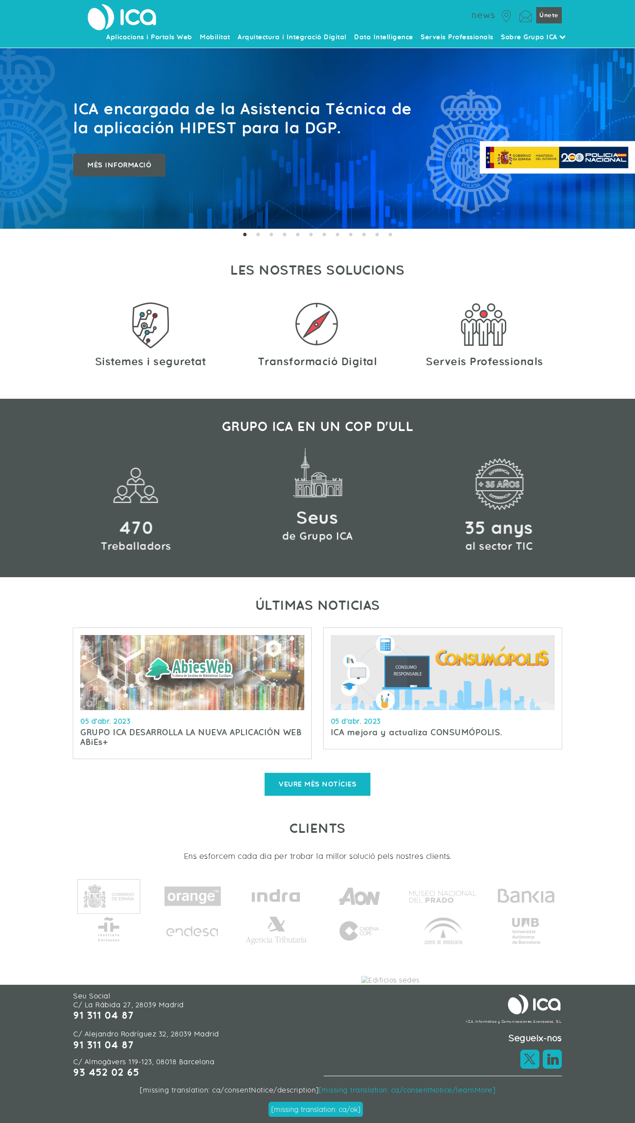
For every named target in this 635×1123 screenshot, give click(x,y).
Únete (549, 15)
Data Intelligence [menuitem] (383, 37)
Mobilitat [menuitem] (215, 37)
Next (619, 138)
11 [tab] (377, 235)
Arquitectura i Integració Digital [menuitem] (292, 37)
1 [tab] (244, 235)
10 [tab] (363, 235)
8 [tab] (337, 235)
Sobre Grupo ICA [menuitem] (533, 37)
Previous (15, 138)
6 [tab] (310, 235)
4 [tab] (284, 235)
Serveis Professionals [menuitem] (457, 37)
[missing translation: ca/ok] (315, 1109)
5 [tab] (297, 235)
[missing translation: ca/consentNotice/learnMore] (407, 1090)
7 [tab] (324, 235)
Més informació (119, 165)
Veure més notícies (317, 784)
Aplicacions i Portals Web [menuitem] (149, 37)
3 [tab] (271, 235)
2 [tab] (258, 235)
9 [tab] (350, 235)
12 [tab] (390, 235)
